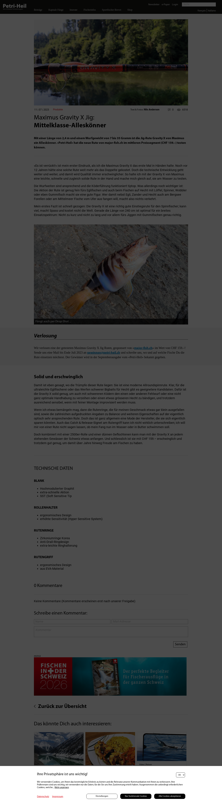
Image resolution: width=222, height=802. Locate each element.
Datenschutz (43, 797)
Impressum (57, 797)
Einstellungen (102, 796)
